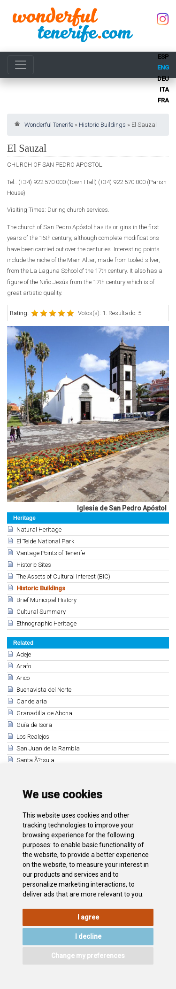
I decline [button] (88, 936)
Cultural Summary (41, 611)
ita (164, 89)
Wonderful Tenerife (48, 124)
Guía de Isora (34, 724)
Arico (23, 677)
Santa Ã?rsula (35, 760)
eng (163, 67)
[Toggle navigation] (21, 64)
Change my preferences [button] (88, 955)
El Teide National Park (45, 541)
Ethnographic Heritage (46, 623)
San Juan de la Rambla (48, 748)
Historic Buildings (102, 124)
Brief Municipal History (46, 599)
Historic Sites (33, 564)
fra (163, 100)
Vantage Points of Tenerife (50, 552)
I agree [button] (88, 917)
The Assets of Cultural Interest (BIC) (63, 576)
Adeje (23, 654)
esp (163, 56)
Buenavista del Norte (43, 689)
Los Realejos (32, 736)
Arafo (23, 666)
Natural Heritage (38, 529)
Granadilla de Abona (44, 713)
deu (163, 78)
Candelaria (31, 701)
